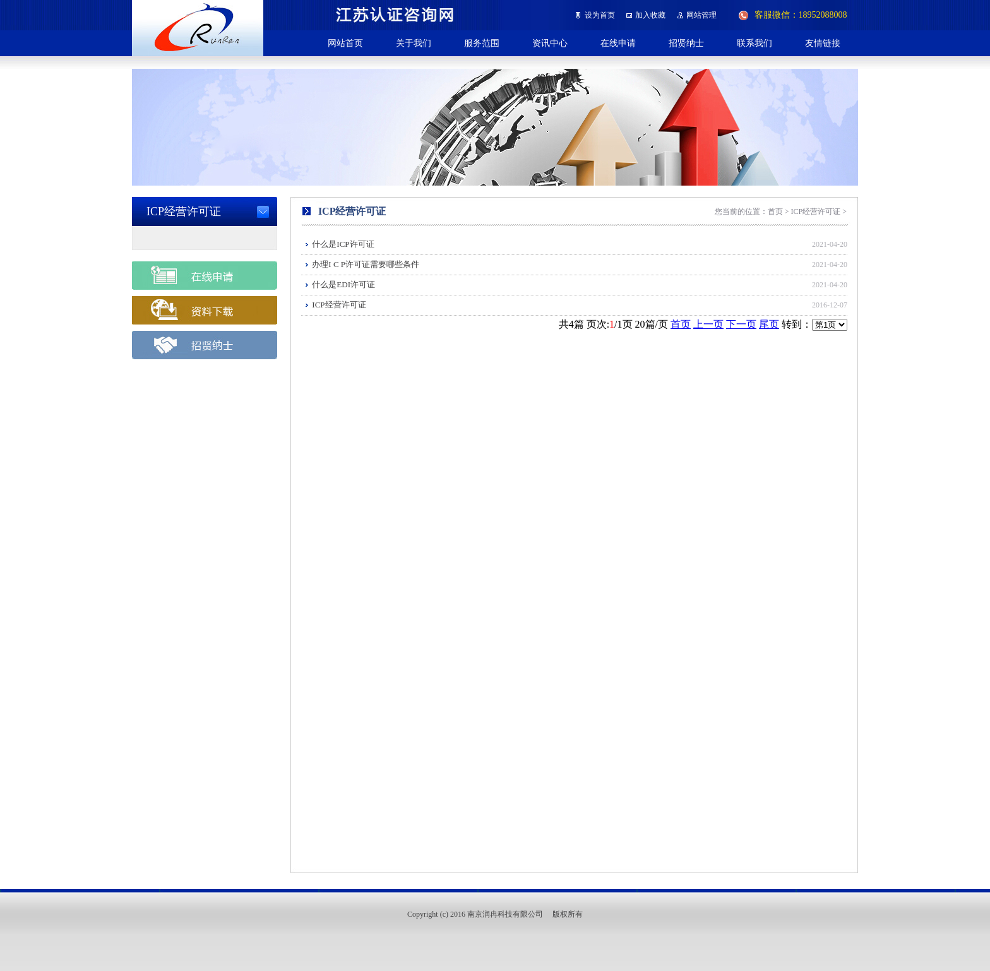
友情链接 (822, 43)
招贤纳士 (686, 43)
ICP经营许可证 (339, 304)
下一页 (741, 324)
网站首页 (345, 43)
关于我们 (413, 43)
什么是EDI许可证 (343, 284)
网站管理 (701, 15)
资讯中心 (550, 43)
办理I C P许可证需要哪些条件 (365, 264)
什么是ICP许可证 (343, 244)
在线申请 (618, 43)
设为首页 (600, 15)
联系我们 (754, 43)
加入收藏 (650, 15)
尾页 (769, 324)
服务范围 (481, 43)
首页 (681, 324)
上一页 (708, 324)
